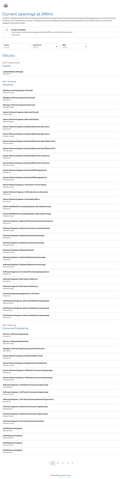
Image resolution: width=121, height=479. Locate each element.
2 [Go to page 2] (57, 463)
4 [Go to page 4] (68, 463)
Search (6, 45)
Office (64, 45)
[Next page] (72, 463)
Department (37, 45)
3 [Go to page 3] (62, 463)
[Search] (16, 47)
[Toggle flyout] (57, 46)
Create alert (15, 35)
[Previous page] (48, 463)
